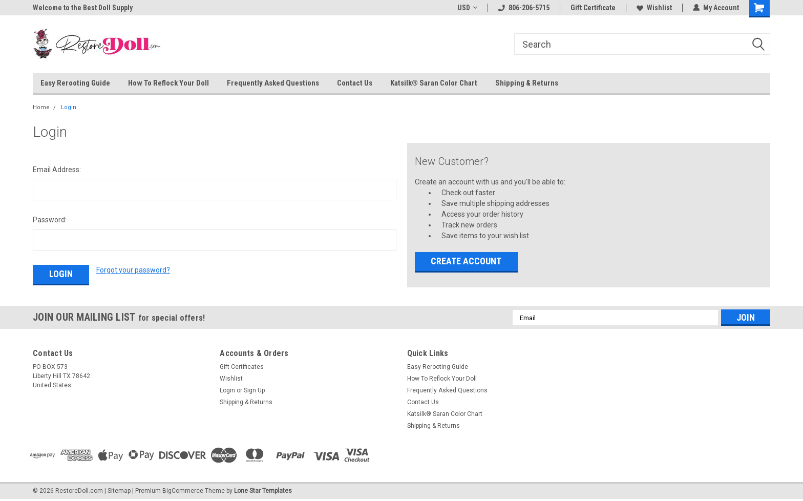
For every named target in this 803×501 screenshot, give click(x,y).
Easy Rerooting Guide (75, 83)
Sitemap (119, 490)
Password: (50, 220)
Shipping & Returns (526, 83)
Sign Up (254, 390)
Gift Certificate (593, 8)
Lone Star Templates (263, 490)
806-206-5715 (524, 8)
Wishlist (654, 8)
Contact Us (354, 83)
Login (68, 107)
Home (41, 107)
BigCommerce (182, 490)
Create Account (466, 261)
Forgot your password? (133, 270)
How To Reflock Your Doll (168, 83)
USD (467, 8)
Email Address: (57, 169)
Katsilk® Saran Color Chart (433, 83)
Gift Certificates (242, 366)
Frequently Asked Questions (273, 83)
